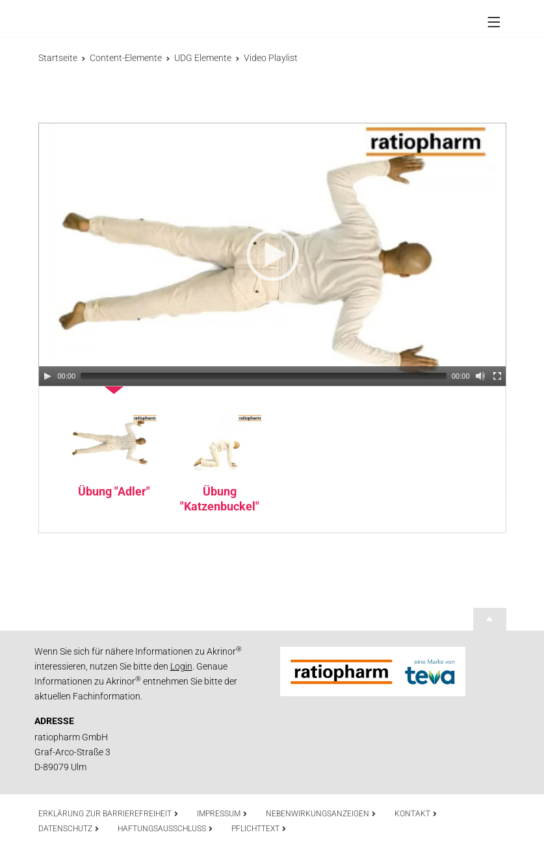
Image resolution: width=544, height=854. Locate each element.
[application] (272, 254)
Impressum (222, 813)
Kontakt (416, 813)
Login (181, 666)
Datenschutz (68, 828)
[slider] (264, 376)
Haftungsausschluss (165, 828)
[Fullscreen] (497, 376)
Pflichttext (259, 828)
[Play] (47, 376)
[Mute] (480, 376)
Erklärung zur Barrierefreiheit (108, 813)
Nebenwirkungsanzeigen (321, 813)
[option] (114, 442)
